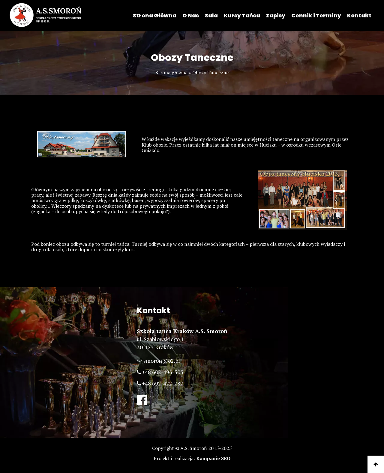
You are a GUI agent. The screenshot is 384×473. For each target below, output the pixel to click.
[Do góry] (376, 464)
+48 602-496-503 (162, 372)
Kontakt (359, 15)
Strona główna (171, 72)
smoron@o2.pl (161, 360)
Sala (211, 15)
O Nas (190, 15)
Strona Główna (154, 15)
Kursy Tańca (242, 15)
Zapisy (275, 15)
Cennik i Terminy (316, 15)
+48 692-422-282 (162, 383)
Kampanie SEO (213, 458)
